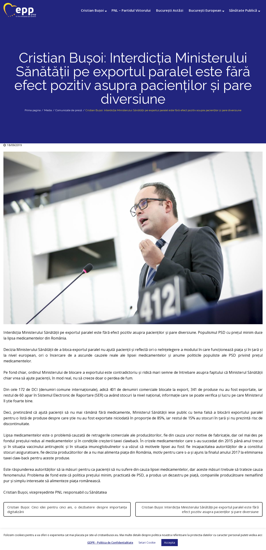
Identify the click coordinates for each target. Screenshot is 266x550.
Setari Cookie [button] (147, 543)
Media (48, 110)
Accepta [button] (169, 542)
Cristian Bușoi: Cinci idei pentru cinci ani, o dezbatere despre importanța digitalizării (67, 509)
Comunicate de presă (68, 110)
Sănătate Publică (243, 10)
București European (205, 10)
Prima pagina (33, 110)
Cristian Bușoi (92, 10)
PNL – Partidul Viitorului (131, 10)
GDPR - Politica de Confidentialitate (110, 543)
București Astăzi (169, 10)
